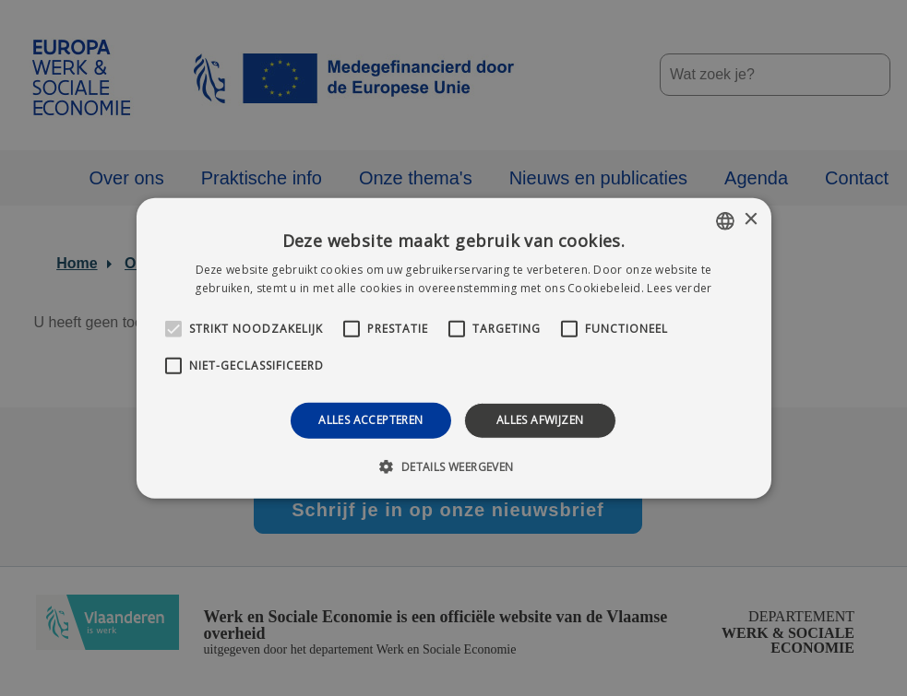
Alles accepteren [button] (370, 420)
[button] (453, 466)
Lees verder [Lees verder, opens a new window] (679, 288)
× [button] (751, 220)
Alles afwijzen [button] (540, 420)
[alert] (453, 348)
